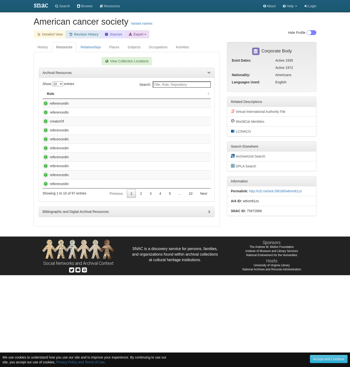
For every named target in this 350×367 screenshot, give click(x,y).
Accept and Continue (328, 359)
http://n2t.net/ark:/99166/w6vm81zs (275, 191)
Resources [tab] (64, 47)
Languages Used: (246, 82)
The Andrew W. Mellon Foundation (271, 338)
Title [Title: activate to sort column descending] (74, 94)
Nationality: (241, 75)
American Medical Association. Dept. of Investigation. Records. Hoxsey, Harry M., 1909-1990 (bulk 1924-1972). (105, 178)
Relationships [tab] (90, 47)
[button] (290, 6)
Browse (85, 6)
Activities (182, 47)
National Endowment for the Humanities (271, 347)
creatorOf (52, 136)
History (42, 47)
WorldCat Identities (247, 121)
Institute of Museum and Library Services (271, 343)
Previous (116, 285)
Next (203, 285)
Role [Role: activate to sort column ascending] (50, 94)
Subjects (134, 47)
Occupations (158, 47)
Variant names (141, 23)
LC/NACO (241, 131)
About (269, 6)
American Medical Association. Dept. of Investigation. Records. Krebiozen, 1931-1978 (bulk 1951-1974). (107, 196)
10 (191, 285)
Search (62, 6)
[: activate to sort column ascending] (206, 94)
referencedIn (54, 103)
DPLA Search (243, 166)
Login (310, 6)
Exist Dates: (241, 60)
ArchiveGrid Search (248, 156)
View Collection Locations (126, 61)
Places (114, 47)
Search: (175, 84)
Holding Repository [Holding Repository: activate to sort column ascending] (169, 94)
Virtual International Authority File (258, 111)
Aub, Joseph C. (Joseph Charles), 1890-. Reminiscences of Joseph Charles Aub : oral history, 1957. (108, 247)
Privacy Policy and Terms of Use (80, 362)
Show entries (58, 83)
